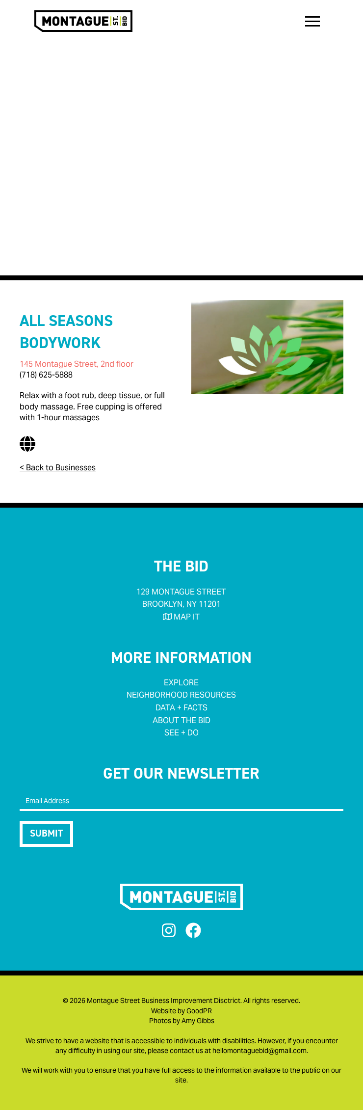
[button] (312, 21)
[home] (80, 21)
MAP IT (181, 617)
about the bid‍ (181, 720)
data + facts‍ (181, 708)
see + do (181, 733)
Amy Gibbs (198, 1020)
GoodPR (199, 1010)
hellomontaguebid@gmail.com (259, 1050)
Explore (181, 682)
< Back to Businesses (58, 467)
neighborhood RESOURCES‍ (181, 695)
